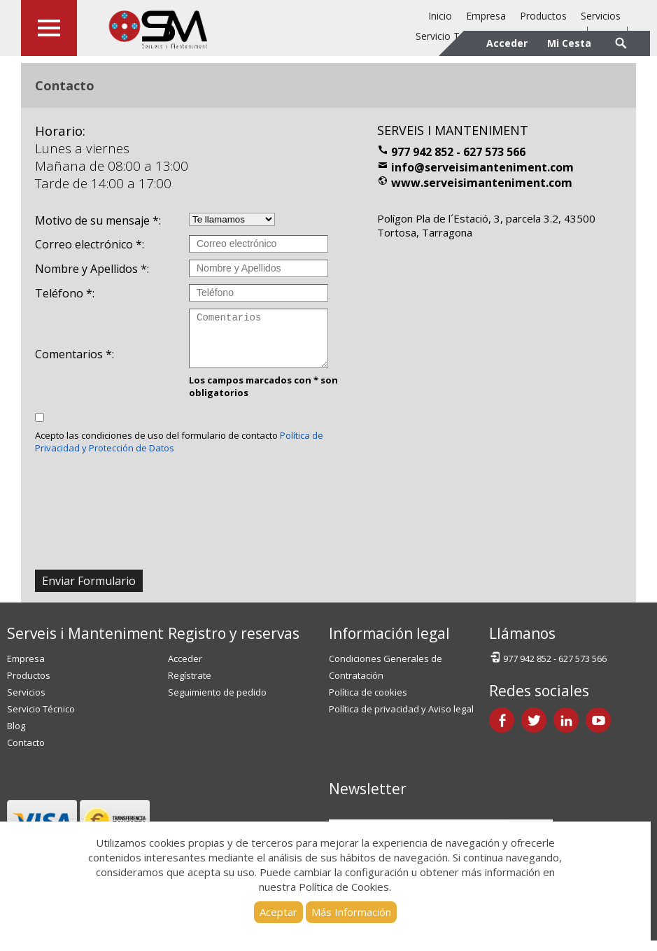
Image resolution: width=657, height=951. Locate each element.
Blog (16, 736)
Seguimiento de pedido (217, 702)
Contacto (26, 753)
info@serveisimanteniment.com (475, 167)
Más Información (351, 912)
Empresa (486, 15)
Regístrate (189, 685)
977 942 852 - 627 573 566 (451, 152)
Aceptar (278, 912)
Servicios (601, 15)
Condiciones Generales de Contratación (385, 677)
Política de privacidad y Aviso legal (401, 719)
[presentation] (141, 535)
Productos (543, 15)
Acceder (185, 669)
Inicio (440, 15)
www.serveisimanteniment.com (474, 182)
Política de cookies (368, 702)
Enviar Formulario (89, 591)
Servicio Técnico (41, 719)
